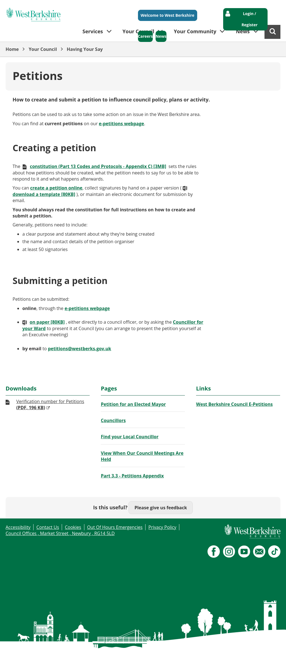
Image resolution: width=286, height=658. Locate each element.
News (161, 36)
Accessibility (18, 527)
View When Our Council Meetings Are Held (142, 456)
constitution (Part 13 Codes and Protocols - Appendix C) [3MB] (98, 166)
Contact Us (47, 527)
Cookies (73, 527)
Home (12, 49)
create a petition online (56, 188)
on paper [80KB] (47, 322)
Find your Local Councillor (129, 437)
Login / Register (250, 19)
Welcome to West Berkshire (167, 15)
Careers (145, 36)
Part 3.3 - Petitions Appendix (132, 476)
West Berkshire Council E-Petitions (234, 404)
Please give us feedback (160, 508)
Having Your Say (85, 49)
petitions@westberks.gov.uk (79, 348)
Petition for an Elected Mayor (133, 404)
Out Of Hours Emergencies (115, 527)
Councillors (113, 420)
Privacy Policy (162, 527)
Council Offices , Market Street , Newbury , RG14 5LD (60, 533)
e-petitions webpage (121, 123)
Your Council (43, 49)
